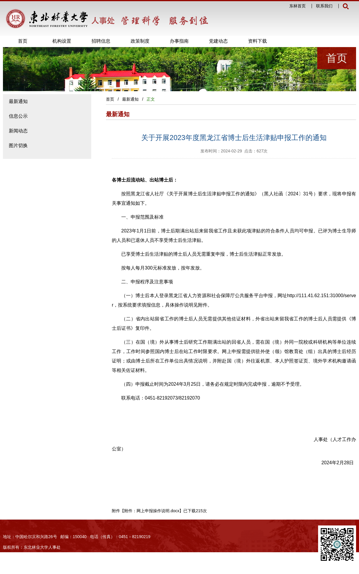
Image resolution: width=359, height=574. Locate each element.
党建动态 (218, 41)
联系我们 (324, 6)
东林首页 (297, 6)
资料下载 (257, 41)
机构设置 (61, 41)
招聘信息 (101, 41)
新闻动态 (18, 130)
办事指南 (179, 41)
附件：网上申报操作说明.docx (151, 510)
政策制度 (140, 41)
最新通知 (18, 101)
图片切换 (18, 145)
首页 (22, 41)
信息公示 (18, 116)
